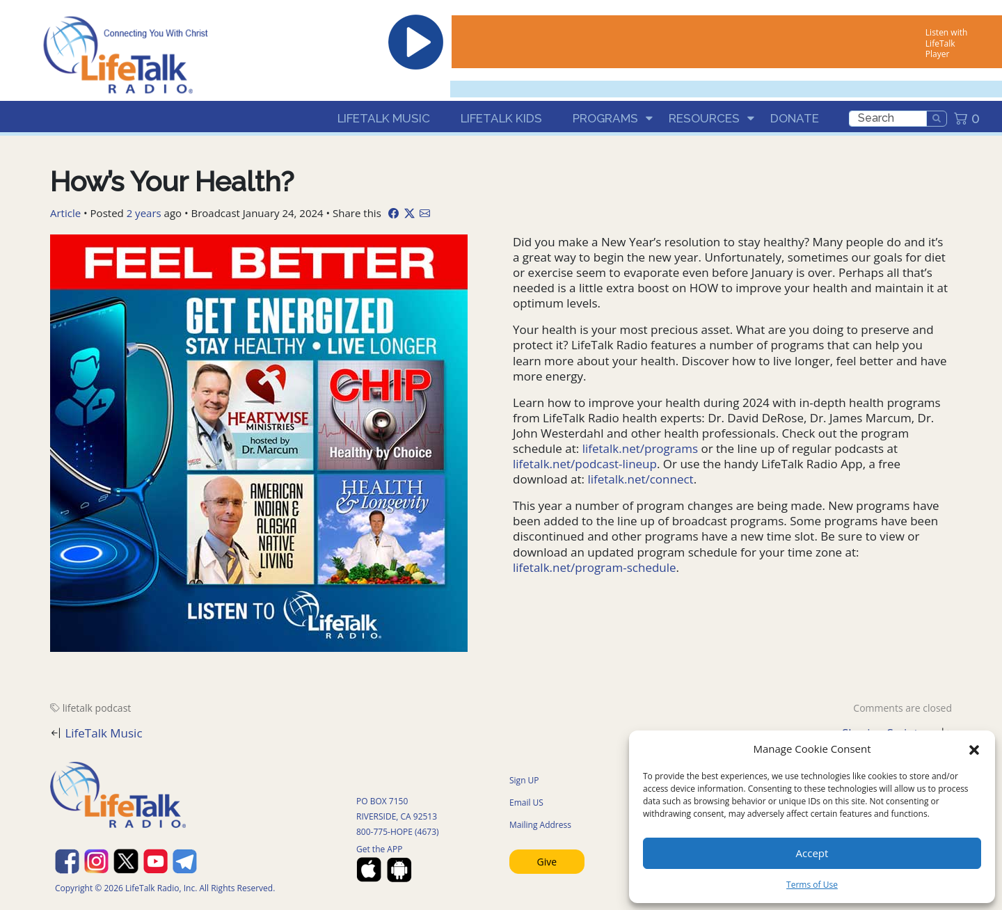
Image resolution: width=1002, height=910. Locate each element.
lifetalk (78, 708)
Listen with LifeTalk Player (946, 43)
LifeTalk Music (383, 118)
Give (547, 861)
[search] (888, 119)
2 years (144, 213)
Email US (526, 802)
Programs (605, 118)
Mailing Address (540, 825)
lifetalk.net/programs (640, 448)
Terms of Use (812, 885)
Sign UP (524, 780)
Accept (812, 853)
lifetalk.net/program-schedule (594, 567)
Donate (794, 118)
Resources (704, 118)
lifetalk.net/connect (640, 479)
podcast (113, 708)
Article (65, 213)
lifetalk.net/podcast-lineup (585, 464)
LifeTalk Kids (501, 118)
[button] (974, 749)
